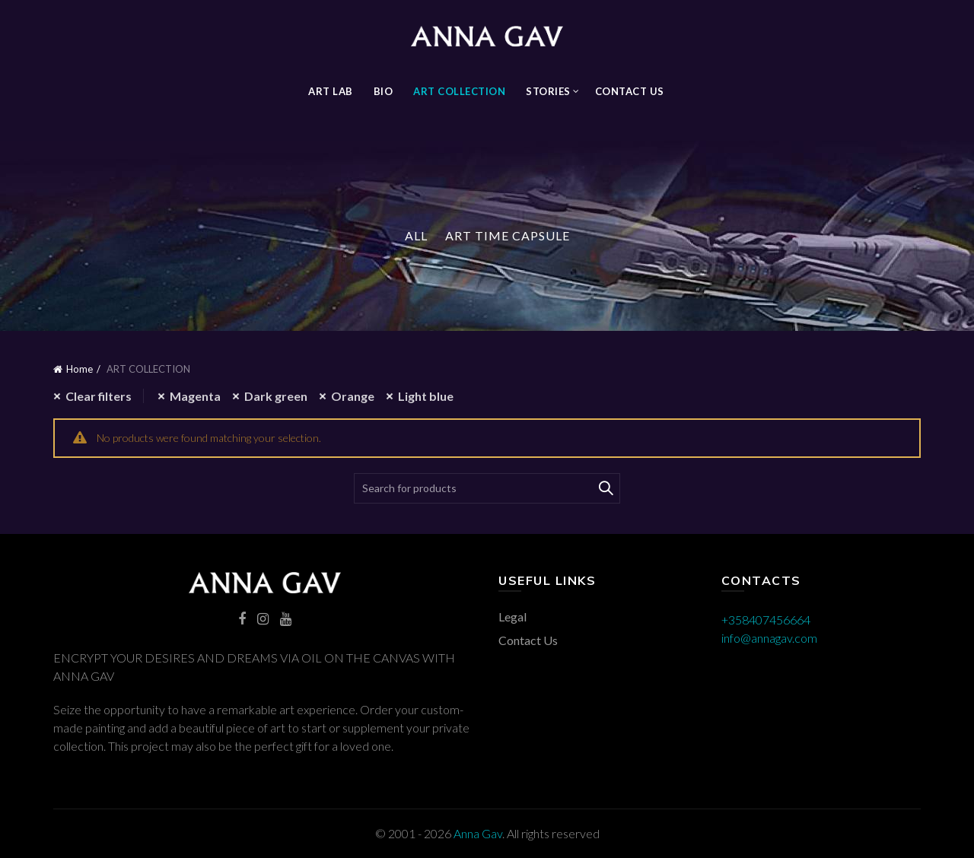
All (416, 235)
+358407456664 (765, 619)
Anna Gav (478, 833)
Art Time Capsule (507, 235)
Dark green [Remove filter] (275, 396)
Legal (512, 616)
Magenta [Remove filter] (195, 396)
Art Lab (330, 91)
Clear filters (98, 396)
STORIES (548, 91)
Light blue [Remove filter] (426, 396)
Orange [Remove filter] (352, 396)
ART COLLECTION (459, 91)
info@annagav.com (769, 638)
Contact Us (629, 91)
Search (605, 488)
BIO (383, 91)
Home (79, 369)
